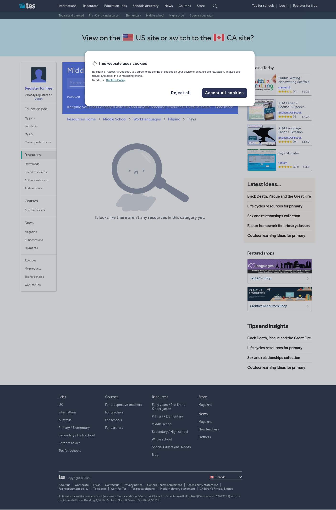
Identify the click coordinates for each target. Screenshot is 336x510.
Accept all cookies (224, 93)
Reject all (181, 93)
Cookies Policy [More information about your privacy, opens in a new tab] (115, 80)
